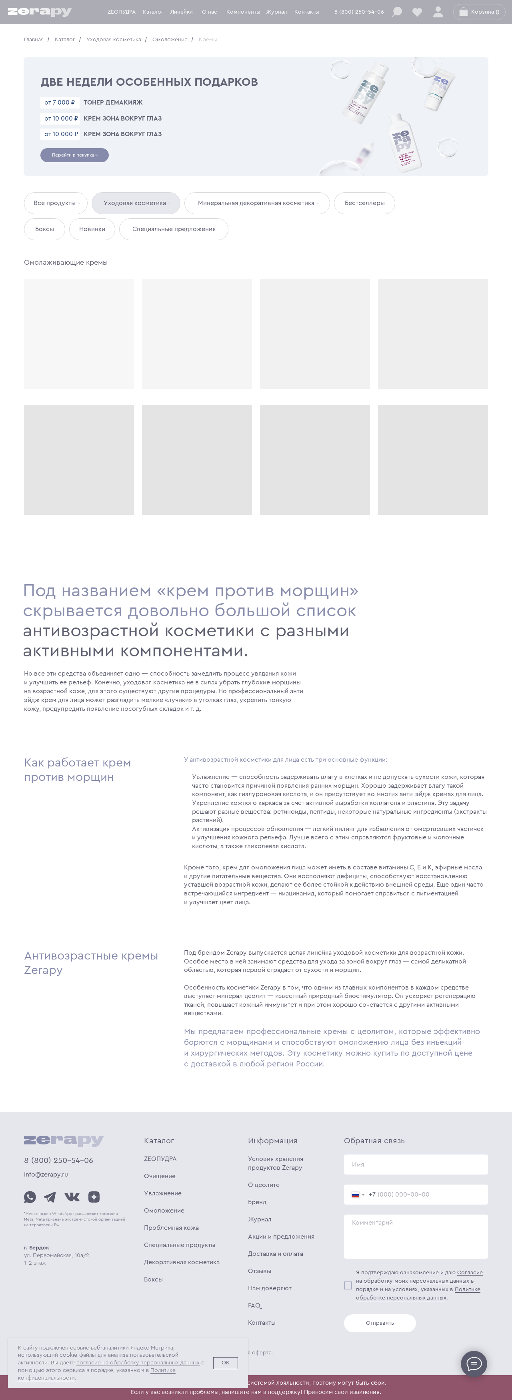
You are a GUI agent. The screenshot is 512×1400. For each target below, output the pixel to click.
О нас (209, 12)
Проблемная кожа (171, 1228)
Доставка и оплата (275, 1254)
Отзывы (259, 1271)
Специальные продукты (179, 1245)
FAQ (254, 1305)
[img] (30, 1197)
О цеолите (264, 1185)
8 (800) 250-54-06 (359, 12)
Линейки (181, 12)
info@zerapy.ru (46, 1174)
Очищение (160, 1176)
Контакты (306, 12)
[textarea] (416, 1237)
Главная (34, 39)
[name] (416, 1165)
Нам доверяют (270, 1288)
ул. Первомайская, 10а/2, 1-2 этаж (57, 1255)
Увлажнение (163, 1193)
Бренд (257, 1202)
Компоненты (243, 12)
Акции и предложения (281, 1236)
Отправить (380, 1323)
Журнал (276, 12)
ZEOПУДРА (160, 1159)
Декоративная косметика (182, 1262)
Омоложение (170, 39)
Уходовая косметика (113, 39)
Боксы (153, 1279)
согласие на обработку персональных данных (138, 1363)
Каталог (153, 12)
